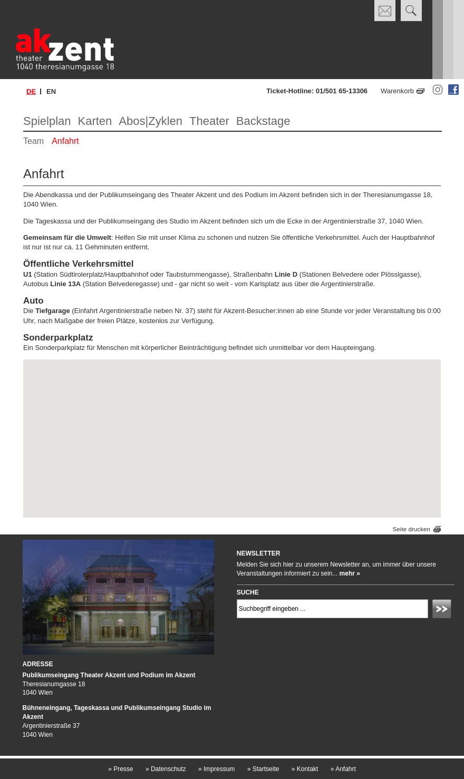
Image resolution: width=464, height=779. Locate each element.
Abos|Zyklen (150, 121)
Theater (209, 121)
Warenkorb (397, 91)
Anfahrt (65, 141)
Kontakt (305, 769)
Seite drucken (411, 528)
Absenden (443, 610)
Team (33, 141)
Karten (95, 121)
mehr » (350, 573)
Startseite (263, 769)
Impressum (216, 769)
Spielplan (47, 121)
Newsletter (259, 553)
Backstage (263, 121)
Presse (120, 769)
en (51, 91)
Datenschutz (166, 769)
